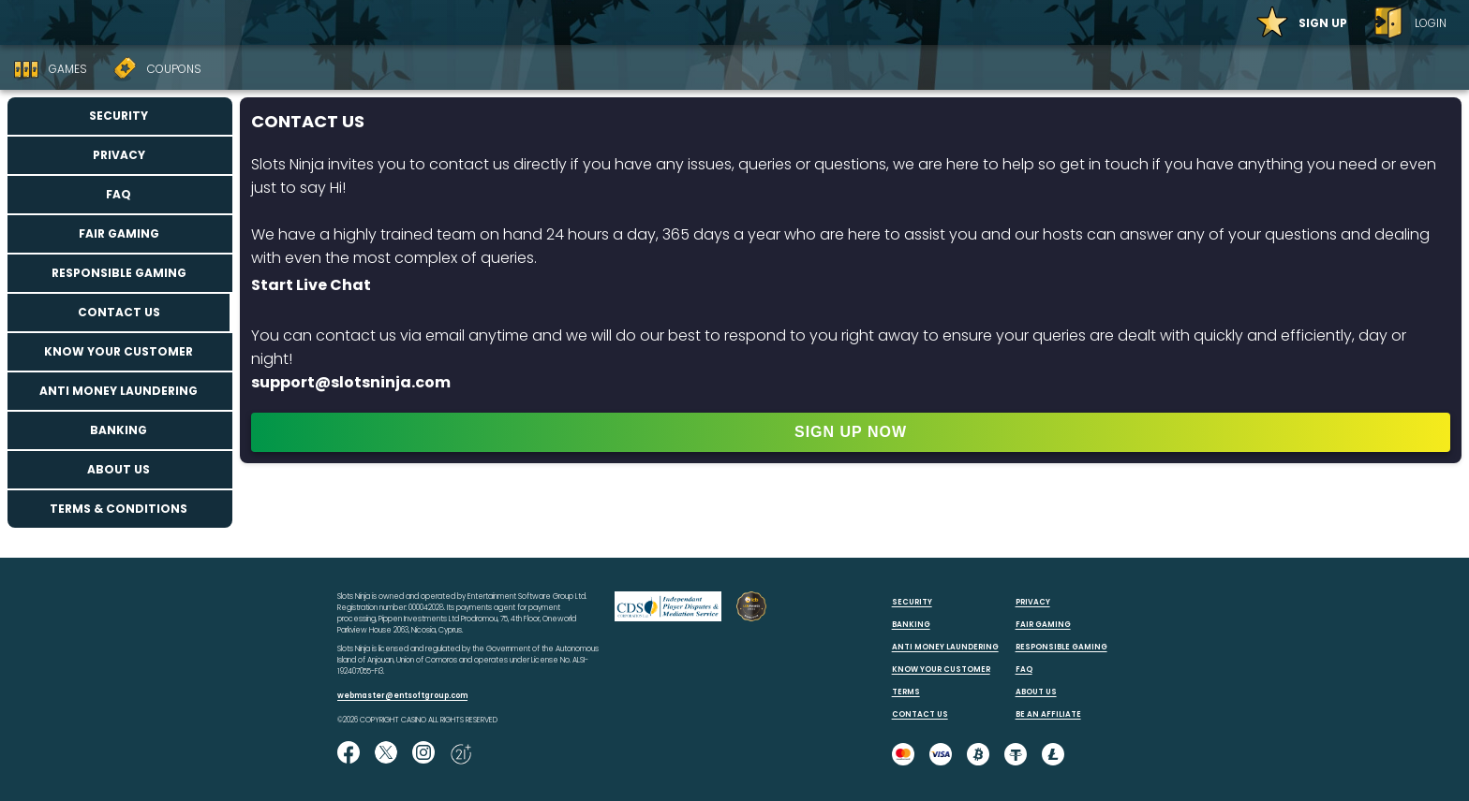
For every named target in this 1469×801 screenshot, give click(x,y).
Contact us (119, 312)
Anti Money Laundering (118, 391)
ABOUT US (1036, 692)
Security (118, 116)
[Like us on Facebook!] (348, 754)
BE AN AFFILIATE (1048, 714)
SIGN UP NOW (850, 432)
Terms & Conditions (118, 509)
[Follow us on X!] (386, 754)
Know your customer (118, 351)
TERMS (906, 692)
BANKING (911, 624)
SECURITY (912, 602)
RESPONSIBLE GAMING (1061, 647)
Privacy (119, 155)
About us (118, 469)
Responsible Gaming (119, 273)
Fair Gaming (119, 233)
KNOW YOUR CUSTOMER (941, 669)
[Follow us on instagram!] (423, 754)
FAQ (118, 194)
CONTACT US (920, 714)
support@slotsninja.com (351, 382)
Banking (118, 430)
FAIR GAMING (1043, 624)
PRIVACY (1033, 602)
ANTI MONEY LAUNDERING (945, 647)
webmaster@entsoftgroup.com (402, 696)
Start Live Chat (311, 285)
